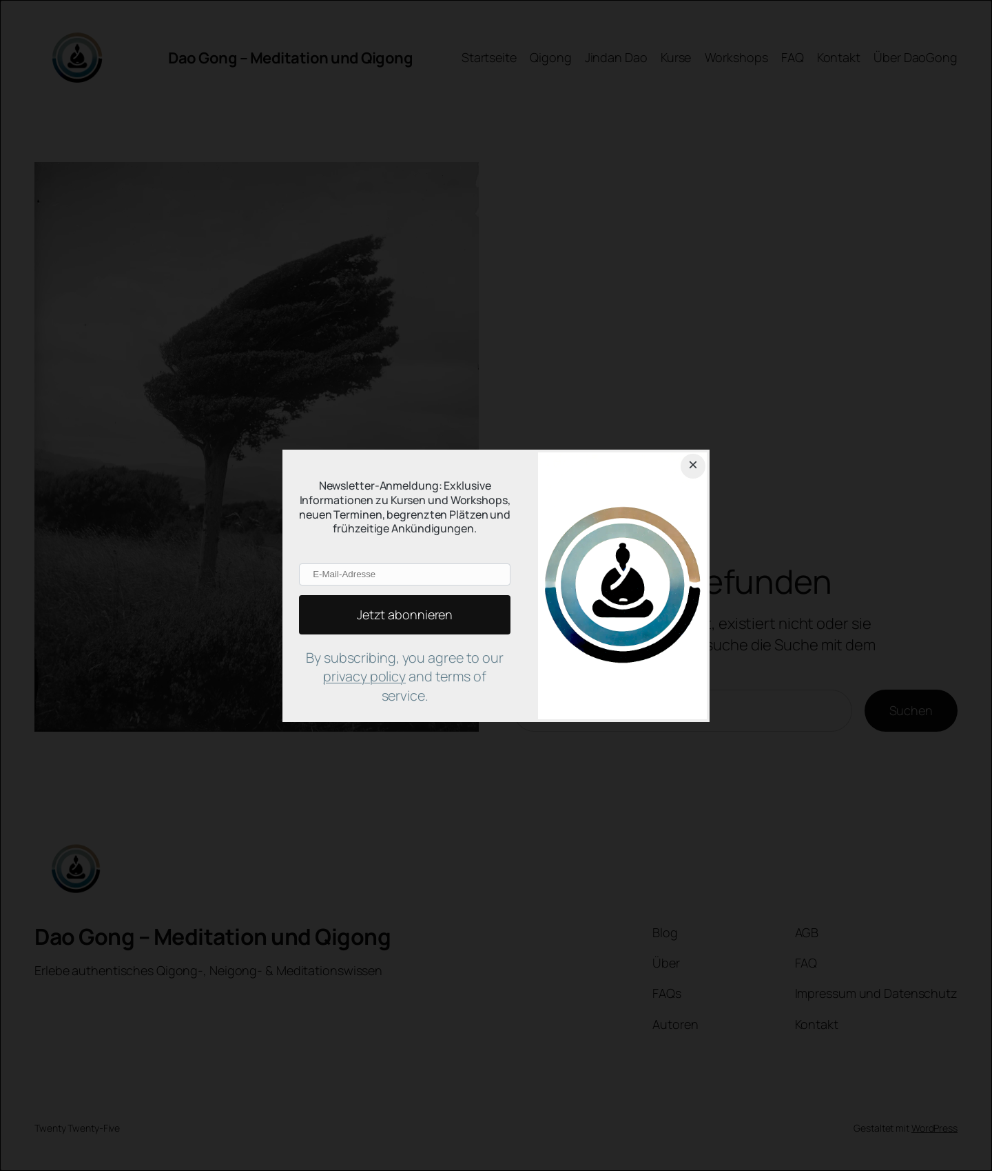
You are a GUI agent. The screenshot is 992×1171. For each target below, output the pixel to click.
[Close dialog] (693, 466)
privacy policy (364, 676)
